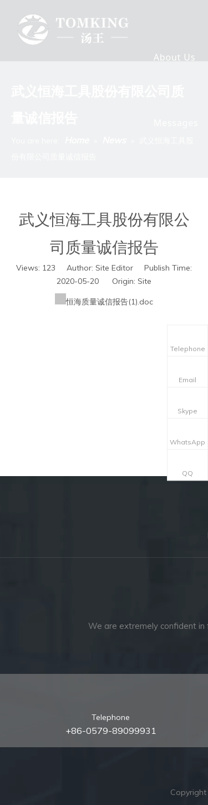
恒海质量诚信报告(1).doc (109, 302)
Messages (176, 123)
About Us (174, 57)
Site (144, 281)
